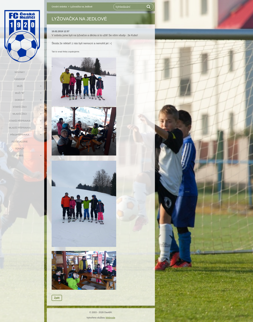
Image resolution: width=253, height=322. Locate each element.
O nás (19, 155)
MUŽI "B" (19, 93)
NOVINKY (20, 72)
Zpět (57, 297)
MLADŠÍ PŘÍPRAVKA (19, 127)
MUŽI (19, 86)
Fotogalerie (20, 141)
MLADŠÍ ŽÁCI (20, 114)
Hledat (149, 6)
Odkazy (19, 148)
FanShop (19, 79)
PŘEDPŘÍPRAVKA (19, 134)
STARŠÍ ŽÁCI (19, 107)
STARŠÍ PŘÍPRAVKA (19, 120)
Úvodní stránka (59, 6)
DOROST (20, 100)
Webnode (110, 317)
